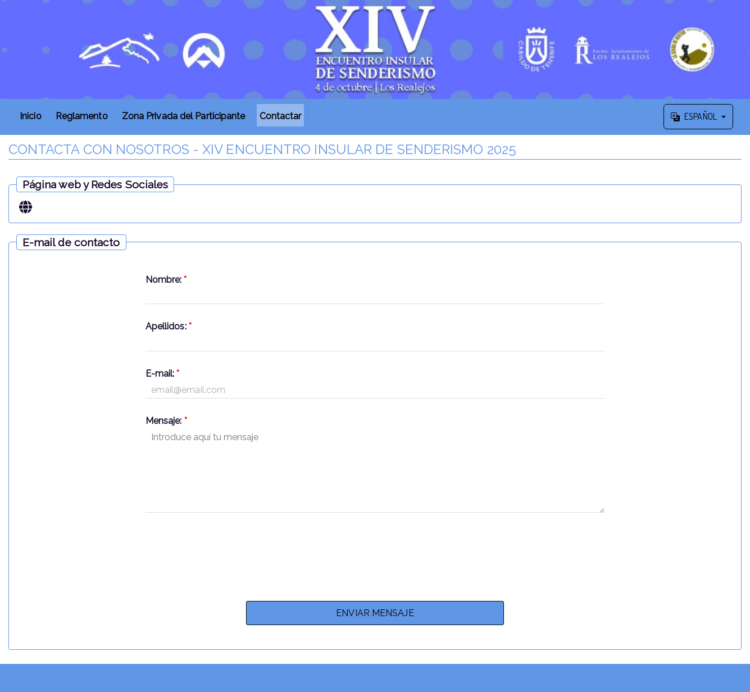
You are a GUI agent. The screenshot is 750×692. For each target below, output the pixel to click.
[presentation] (374, 554)
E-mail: (163, 373)
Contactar (281, 116)
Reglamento (82, 116)
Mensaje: (166, 420)
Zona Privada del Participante (184, 116)
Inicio (31, 116)
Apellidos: (169, 326)
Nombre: (166, 279)
